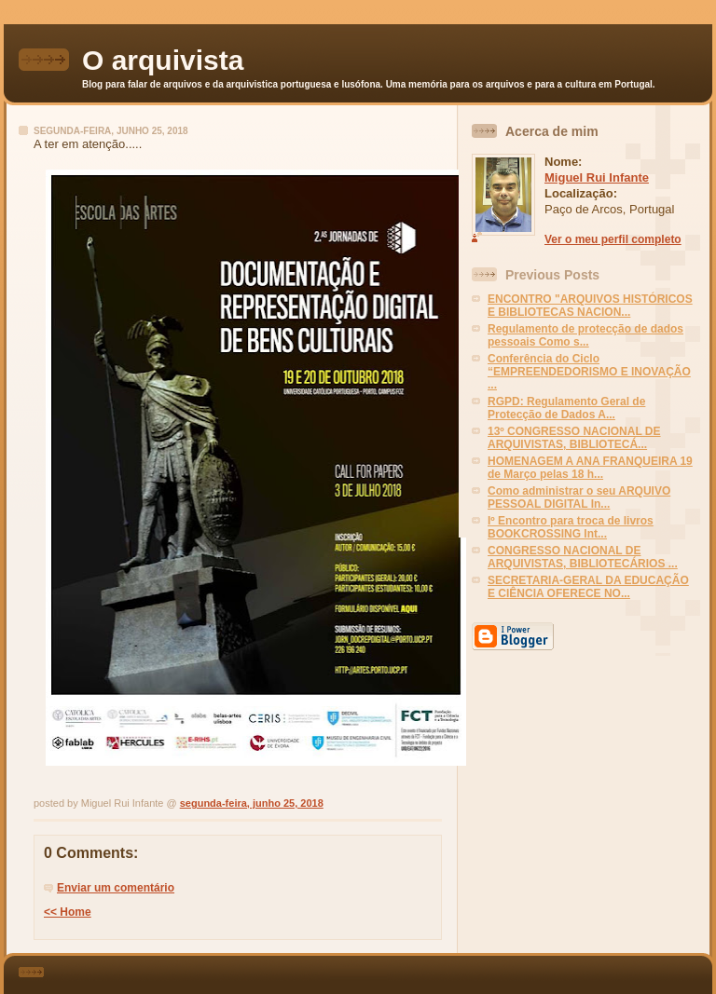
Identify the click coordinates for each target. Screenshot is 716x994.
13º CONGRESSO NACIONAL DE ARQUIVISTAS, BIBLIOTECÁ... (574, 438)
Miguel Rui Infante (596, 177)
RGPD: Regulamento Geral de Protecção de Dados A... (566, 408)
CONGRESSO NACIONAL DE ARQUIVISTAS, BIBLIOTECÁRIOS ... (583, 557)
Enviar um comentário (115, 887)
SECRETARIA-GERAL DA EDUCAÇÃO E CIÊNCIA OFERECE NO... (588, 587)
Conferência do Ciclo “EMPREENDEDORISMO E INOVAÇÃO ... (589, 371)
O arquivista (162, 60)
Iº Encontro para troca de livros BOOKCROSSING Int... (571, 527)
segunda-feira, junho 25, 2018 (252, 803)
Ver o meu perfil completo (613, 239)
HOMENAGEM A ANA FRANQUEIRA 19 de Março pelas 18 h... (590, 468)
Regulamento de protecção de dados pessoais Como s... (585, 335)
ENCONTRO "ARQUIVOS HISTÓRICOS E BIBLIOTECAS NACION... (590, 306)
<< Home (67, 912)
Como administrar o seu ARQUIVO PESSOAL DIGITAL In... (579, 497)
